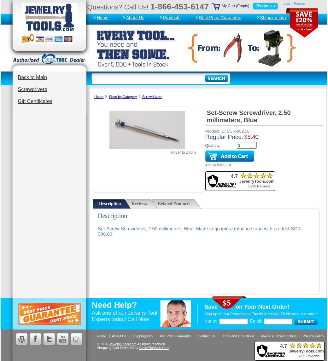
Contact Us (206, 336)
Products (171, 17)
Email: (256, 321)
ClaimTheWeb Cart (154, 348)
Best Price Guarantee (220, 17)
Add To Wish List (218, 165)
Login (287, 3)
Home (102, 17)
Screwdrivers (32, 89)
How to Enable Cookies (278, 336)
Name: (210, 321)
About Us (135, 17)
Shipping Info (273, 17)
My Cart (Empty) (245, 6)
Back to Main (32, 77)
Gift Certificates (35, 101)
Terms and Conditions (237, 336)
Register (300, 3)
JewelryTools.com (123, 344)
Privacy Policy (313, 336)
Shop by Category (123, 97)
